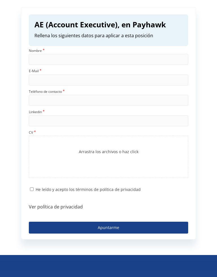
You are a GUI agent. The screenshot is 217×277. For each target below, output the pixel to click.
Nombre (36, 51)
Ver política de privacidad (56, 207)
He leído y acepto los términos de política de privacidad (88, 189)
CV (32, 133)
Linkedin (36, 112)
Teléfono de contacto (46, 92)
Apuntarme (108, 227)
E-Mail (35, 71)
